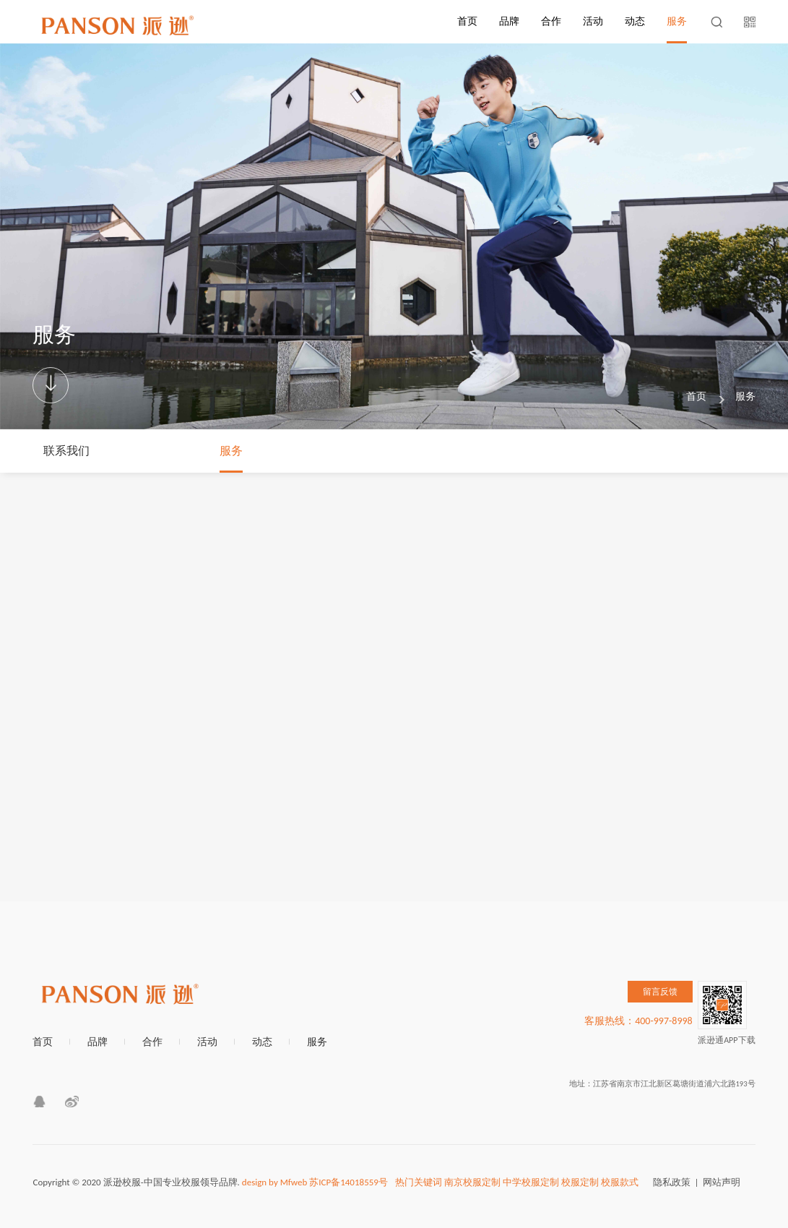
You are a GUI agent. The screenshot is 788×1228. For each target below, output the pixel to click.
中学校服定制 (531, 1182)
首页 (467, 21)
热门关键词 (418, 1182)
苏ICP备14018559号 (348, 1182)
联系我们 (66, 451)
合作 (551, 21)
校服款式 (619, 1182)
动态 (635, 21)
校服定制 (580, 1182)
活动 (593, 21)
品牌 (509, 21)
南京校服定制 (472, 1182)
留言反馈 (660, 992)
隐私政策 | (678, 1182)
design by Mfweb (274, 1182)
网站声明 (721, 1182)
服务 (677, 21)
